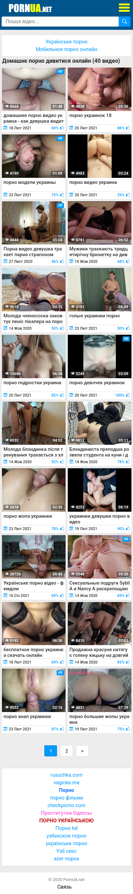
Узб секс (66, 851)
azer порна (66, 859)
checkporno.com (66, 805)
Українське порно (67, 42)
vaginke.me (66, 783)
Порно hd (66, 828)
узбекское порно (66, 836)
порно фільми (66, 798)
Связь (64, 887)
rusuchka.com (66, 775)
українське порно (66, 843)
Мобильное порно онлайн (66, 49)
